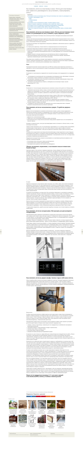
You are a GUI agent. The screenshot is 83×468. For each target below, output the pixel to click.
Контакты (31, 433)
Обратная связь (53, 433)
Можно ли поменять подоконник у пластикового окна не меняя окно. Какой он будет (45, 24)
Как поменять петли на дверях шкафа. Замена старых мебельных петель (43, 26)
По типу (31, 21)
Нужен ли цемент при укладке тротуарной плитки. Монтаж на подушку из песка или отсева (15, 44)
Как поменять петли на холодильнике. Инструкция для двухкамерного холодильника (46, 25)
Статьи (46, 6)
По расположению (33, 20)
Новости (41, 6)
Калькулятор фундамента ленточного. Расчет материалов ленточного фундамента (16, 40)
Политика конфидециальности (34, 434)
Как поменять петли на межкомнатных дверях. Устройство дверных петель (43, 22)
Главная (36, 6)
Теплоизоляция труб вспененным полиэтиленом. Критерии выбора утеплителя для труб (16, 29)
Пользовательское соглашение (37, 433)
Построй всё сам (41, 2)
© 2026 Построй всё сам (13, 433)
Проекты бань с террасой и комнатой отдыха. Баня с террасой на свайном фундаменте (16, 19)
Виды (30, 18)
